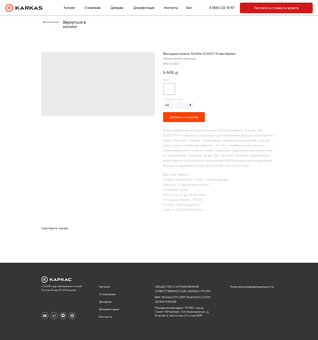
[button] (276, 8)
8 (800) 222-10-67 (221, 8)
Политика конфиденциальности (252, 286)
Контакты (171, 8)
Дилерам (117, 8)
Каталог (69, 8)
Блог (189, 8)
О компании (92, 8)
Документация (143, 8)
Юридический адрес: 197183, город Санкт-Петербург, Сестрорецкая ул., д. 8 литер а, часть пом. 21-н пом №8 (182, 312)
